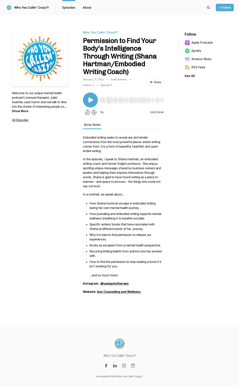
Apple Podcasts (199, 42)
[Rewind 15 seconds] (87, 112)
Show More (20, 111)
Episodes (68, 7)
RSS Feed (195, 67)
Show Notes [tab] (92, 125)
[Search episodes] (208, 7)
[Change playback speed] (102, 112)
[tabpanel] (123, 220)
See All (190, 76)
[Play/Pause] (90, 99)
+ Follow (225, 7)
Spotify (193, 50)
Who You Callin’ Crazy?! (31, 7)
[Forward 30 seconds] (94, 112)
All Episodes (20, 120)
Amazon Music (198, 59)
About (87, 7)
